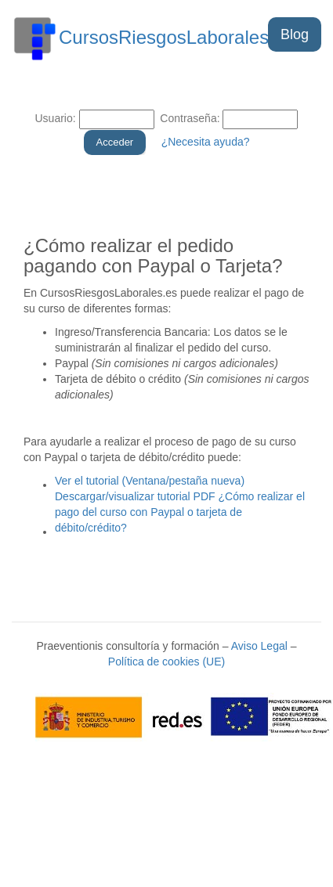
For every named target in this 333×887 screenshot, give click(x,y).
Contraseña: (188, 118)
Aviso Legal (259, 646)
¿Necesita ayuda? (205, 141)
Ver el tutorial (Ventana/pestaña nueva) (149, 480)
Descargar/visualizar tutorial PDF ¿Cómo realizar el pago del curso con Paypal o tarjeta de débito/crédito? (180, 512)
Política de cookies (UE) (166, 661)
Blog (295, 34)
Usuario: (55, 118)
